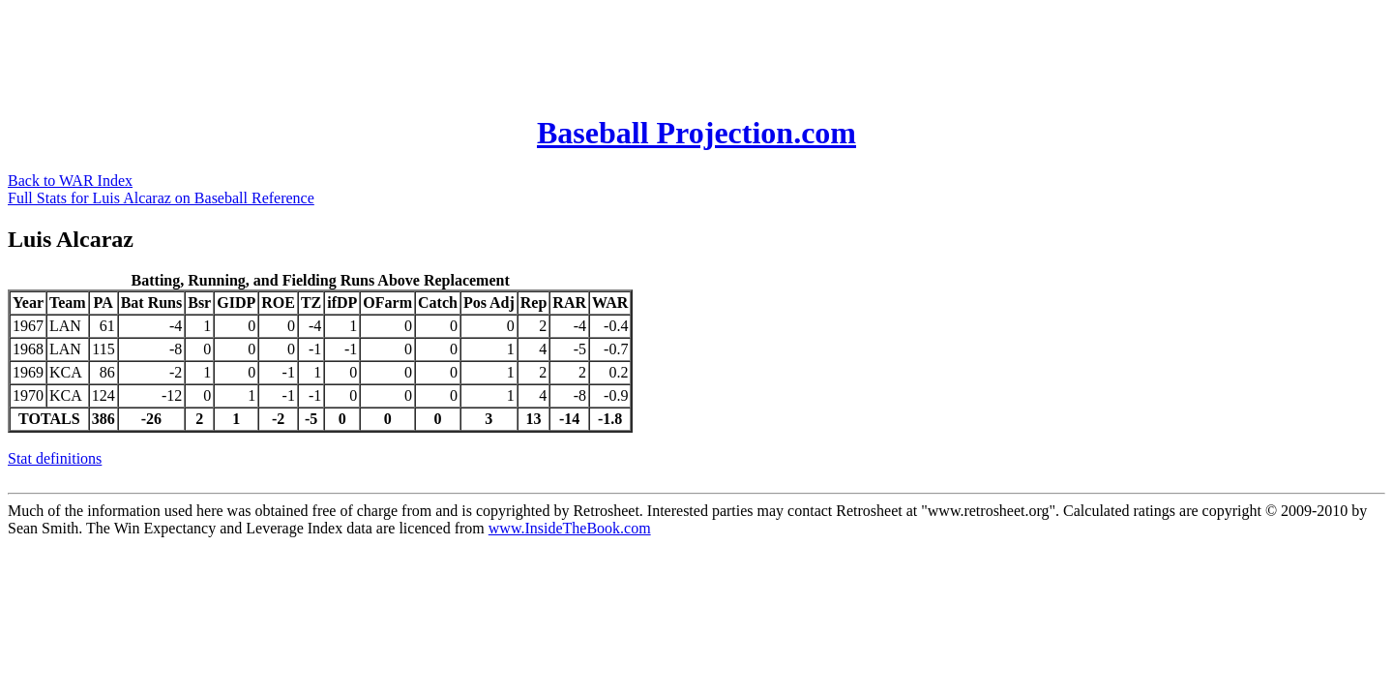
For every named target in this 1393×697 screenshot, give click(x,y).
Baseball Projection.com (696, 132)
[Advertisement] (360, 51)
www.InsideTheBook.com (570, 528)
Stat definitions (55, 458)
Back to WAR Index (70, 180)
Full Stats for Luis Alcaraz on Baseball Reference (161, 198)
